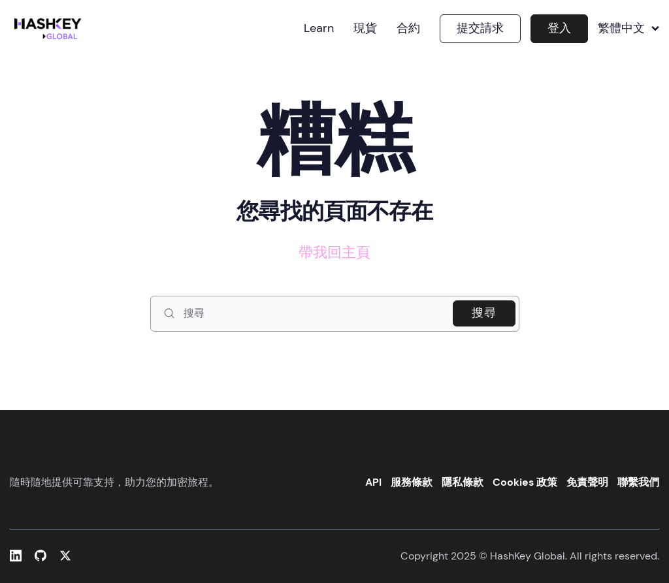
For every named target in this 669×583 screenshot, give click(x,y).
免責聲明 (587, 482)
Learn (319, 28)
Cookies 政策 (525, 482)
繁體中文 (628, 29)
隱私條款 (462, 482)
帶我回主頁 (334, 252)
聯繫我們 (638, 482)
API (373, 482)
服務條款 (411, 482)
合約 (408, 28)
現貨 (365, 28)
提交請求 (480, 28)
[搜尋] (334, 313)
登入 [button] (559, 28)
